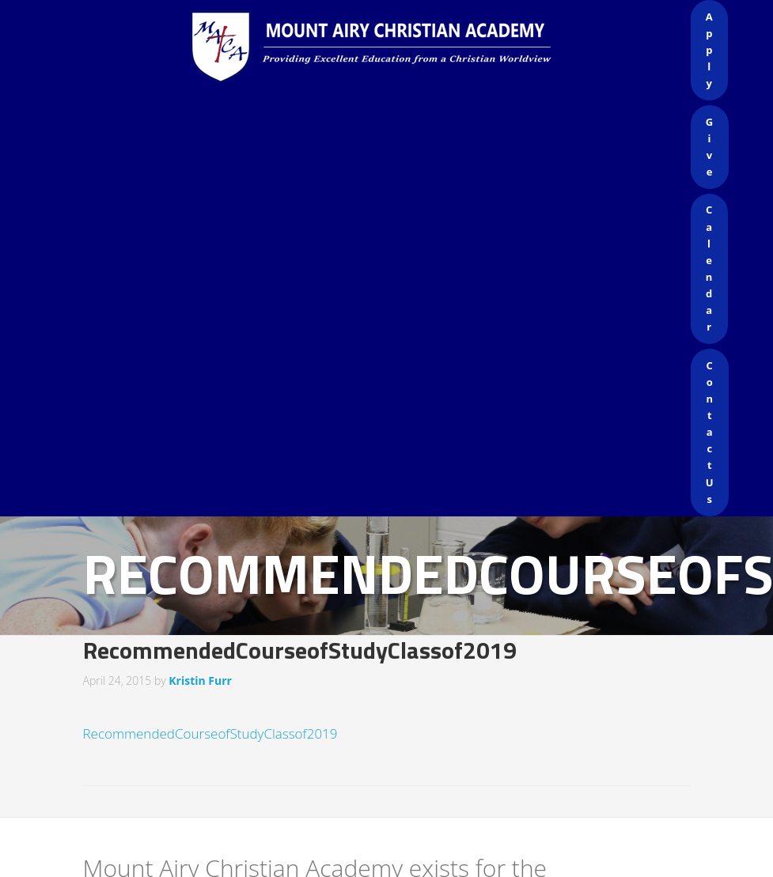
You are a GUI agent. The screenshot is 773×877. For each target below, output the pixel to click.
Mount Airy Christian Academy (391, 47)
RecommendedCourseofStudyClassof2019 (210, 733)
